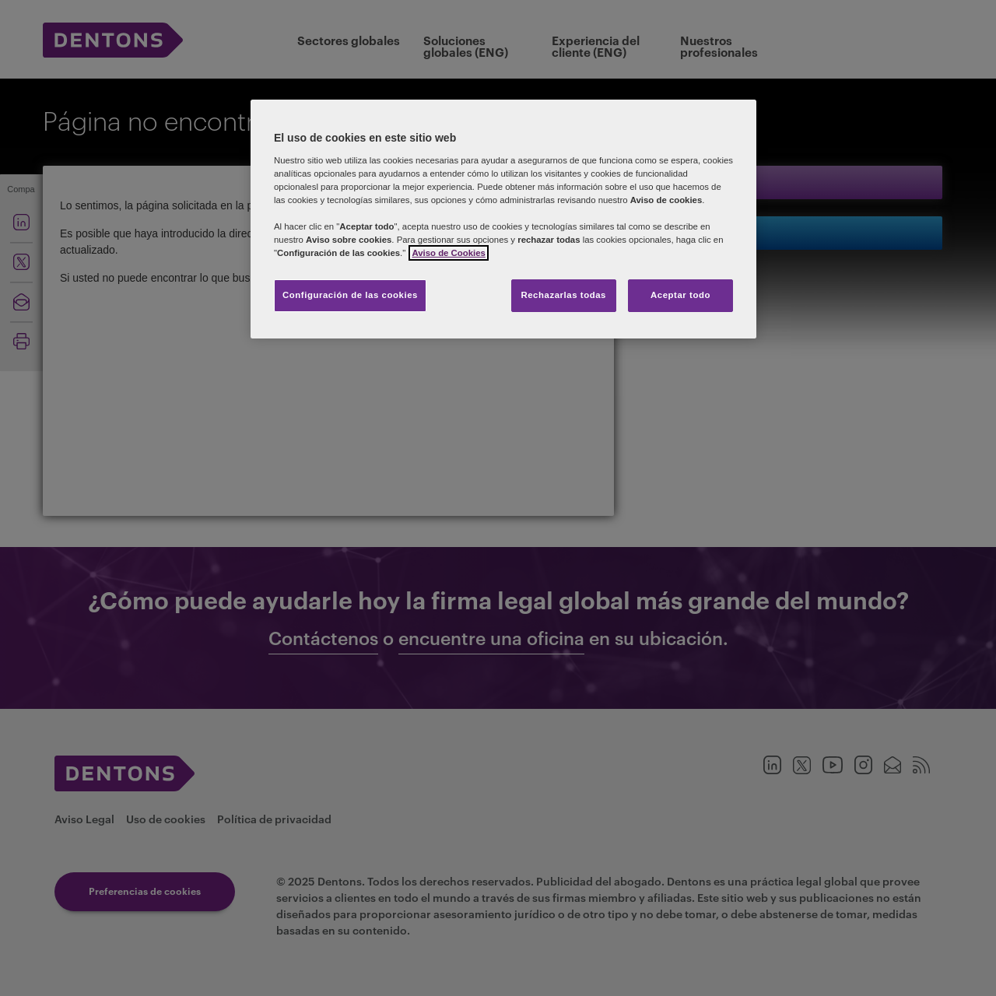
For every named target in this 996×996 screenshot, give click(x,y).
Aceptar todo (680, 295)
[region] (503, 219)
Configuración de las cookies (350, 295)
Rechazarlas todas (563, 295)
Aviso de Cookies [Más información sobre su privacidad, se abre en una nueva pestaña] (448, 253)
